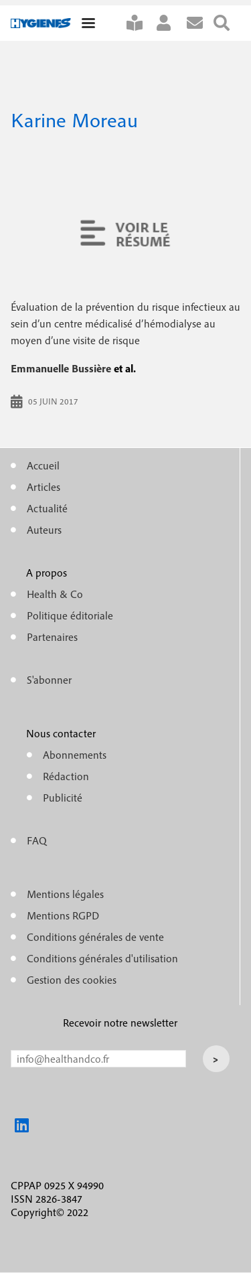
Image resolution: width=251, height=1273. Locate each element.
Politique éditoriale (70, 615)
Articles (43, 487)
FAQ (37, 840)
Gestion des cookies (71, 979)
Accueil (43, 465)
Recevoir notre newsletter (120, 1022)
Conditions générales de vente (95, 937)
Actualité (47, 508)
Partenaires (52, 637)
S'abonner (140, 23)
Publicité (62, 797)
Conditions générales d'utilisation (102, 958)
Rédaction (66, 776)
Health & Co (55, 594)
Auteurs (44, 529)
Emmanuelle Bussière (61, 368)
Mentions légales (65, 894)
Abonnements (74, 754)
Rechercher (227, 23)
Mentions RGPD (63, 915)
